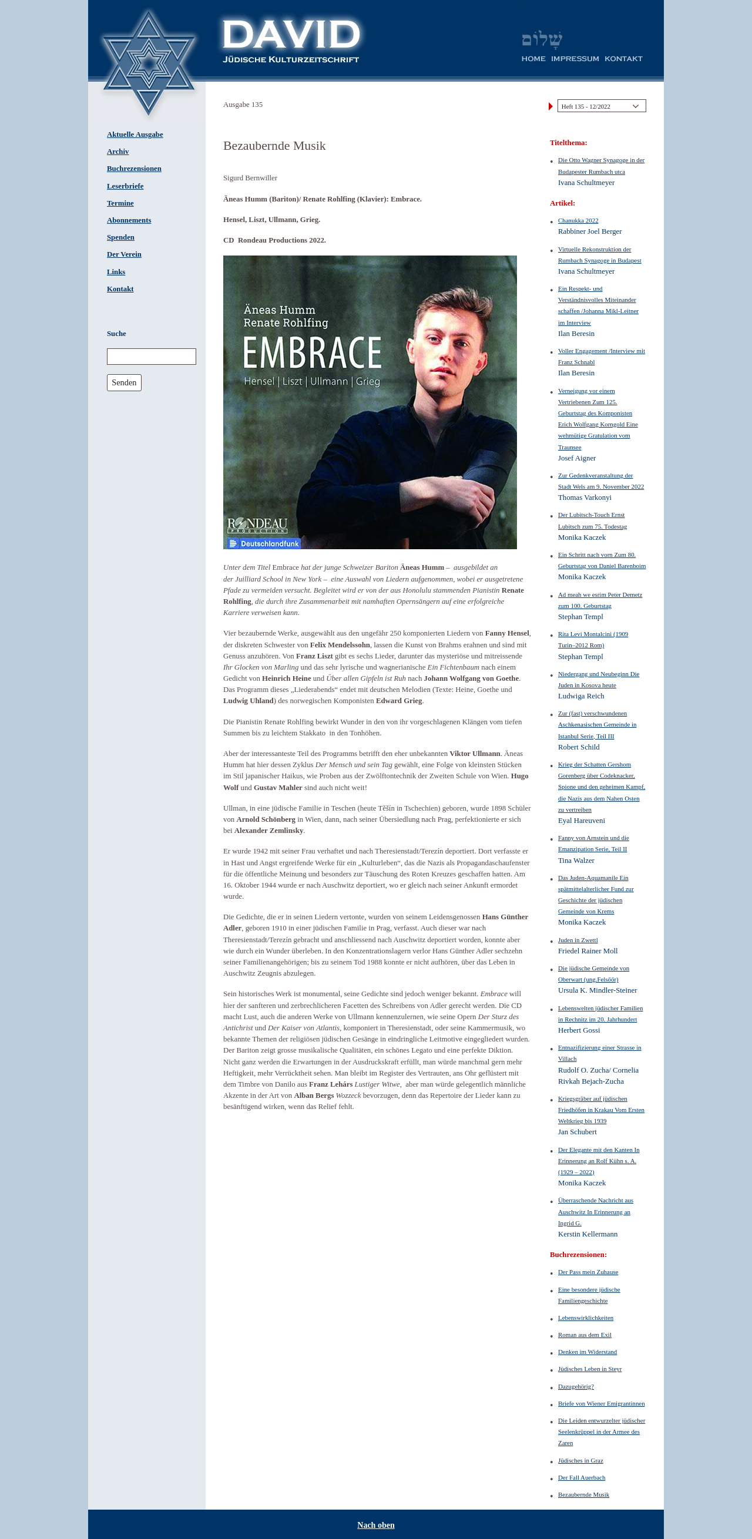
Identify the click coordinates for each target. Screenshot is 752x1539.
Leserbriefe (125, 186)
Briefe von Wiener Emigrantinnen (601, 1403)
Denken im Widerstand (587, 1351)
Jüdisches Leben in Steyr (590, 1368)
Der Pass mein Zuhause (588, 1271)
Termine (120, 203)
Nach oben (375, 1525)
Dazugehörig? (576, 1386)
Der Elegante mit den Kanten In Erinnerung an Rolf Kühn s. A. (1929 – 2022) (599, 1160)
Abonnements (129, 220)
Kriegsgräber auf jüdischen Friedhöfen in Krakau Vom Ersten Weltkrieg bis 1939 (601, 1109)
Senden (124, 382)
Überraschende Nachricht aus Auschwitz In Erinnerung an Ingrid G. (595, 1211)
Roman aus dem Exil (585, 1334)
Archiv (118, 151)
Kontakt (120, 289)
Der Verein (124, 254)
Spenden (121, 237)
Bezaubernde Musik (583, 1494)
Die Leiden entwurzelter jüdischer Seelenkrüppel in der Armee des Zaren (601, 1431)
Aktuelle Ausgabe (135, 134)
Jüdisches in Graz (580, 1460)
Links (116, 272)
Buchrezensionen (134, 168)
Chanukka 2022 (578, 220)
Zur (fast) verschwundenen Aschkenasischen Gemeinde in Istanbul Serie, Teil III (597, 724)
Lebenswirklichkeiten (585, 1317)
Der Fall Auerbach (581, 1477)
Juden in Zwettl (578, 939)
